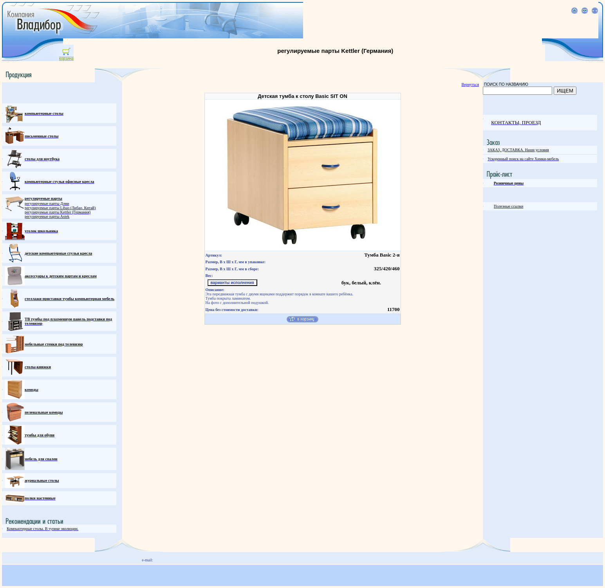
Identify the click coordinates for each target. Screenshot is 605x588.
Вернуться (470, 84)
